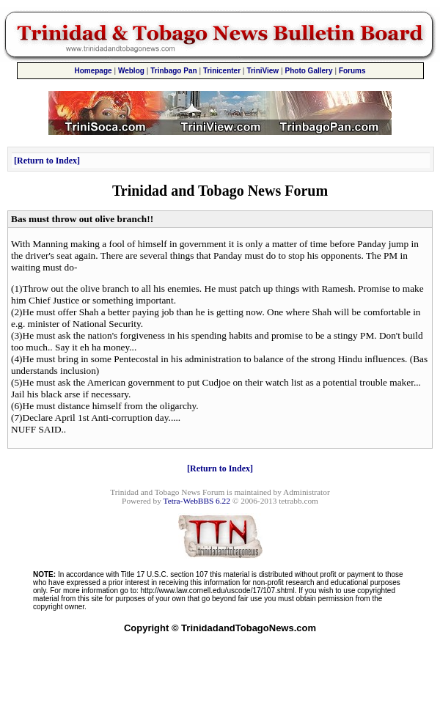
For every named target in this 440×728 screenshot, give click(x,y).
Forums (352, 71)
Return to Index (47, 160)
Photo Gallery (309, 71)
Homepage (92, 71)
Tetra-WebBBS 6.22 (197, 500)
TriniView (262, 71)
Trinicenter (222, 71)
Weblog (131, 71)
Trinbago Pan (173, 71)
